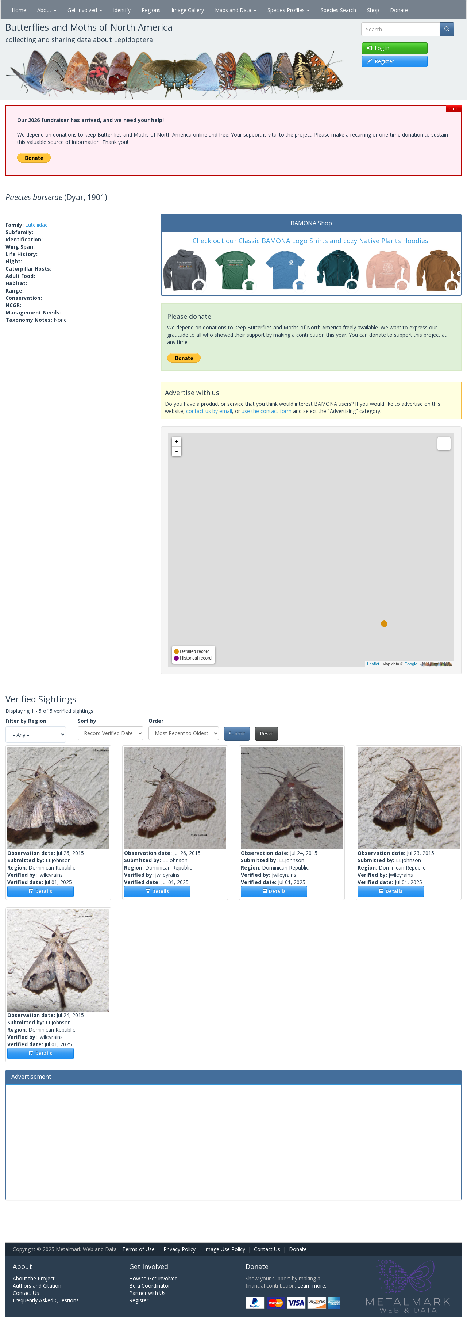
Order (155, 720)
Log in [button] (378, 48)
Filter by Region (25, 720)
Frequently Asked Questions (46, 1300)
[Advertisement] (233, 1141)
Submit (237, 733)
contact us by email (209, 411)
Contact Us (267, 1249)
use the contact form (267, 411)
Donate (399, 10)
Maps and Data (235, 10)
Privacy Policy (179, 1249)
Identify (122, 10)
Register (138, 1300)
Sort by (87, 720)
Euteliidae (36, 224)
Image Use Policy (224, 1249)
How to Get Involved (153, 1278)
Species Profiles (288, 10)
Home (19, 10)
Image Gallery (187, 10)
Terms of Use (138, 1249)
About (47, 10)
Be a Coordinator (149, 1285)
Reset (266, 733)
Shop (373, 10)
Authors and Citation (37, 1285)
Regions (151, 10)
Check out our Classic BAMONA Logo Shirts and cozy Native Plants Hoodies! (311, 240)
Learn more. (311, 1285)
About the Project (34, 1278)
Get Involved (84, 10)
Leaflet (373, 664)
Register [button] (380, 61)
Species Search (338, 10)
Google (410, 664)
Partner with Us (147, 1292)
